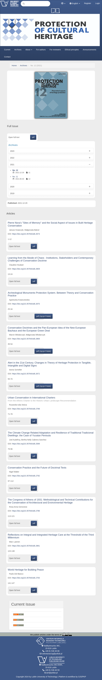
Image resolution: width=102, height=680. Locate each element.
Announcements (89, 50)
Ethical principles (72, 50)
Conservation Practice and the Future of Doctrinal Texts (37, 467)
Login (97, 3)
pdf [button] (33, 137)
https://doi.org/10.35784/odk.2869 (26, 339)
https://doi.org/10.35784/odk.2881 (26, 546)
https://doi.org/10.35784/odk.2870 (26, 304)
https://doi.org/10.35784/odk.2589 (26, 444)
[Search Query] (35, 3)
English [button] (75, 3)
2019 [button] (51, 193)
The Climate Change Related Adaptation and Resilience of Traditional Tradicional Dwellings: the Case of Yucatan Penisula (50, 434)
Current (7, 50)
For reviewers (55, 50)
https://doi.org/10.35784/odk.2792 (26, 476)
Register (87, 3)
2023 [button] (51, 151)
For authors (41, 50)
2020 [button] (51, 186)
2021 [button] (51, 164)
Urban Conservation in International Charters (51, 399)
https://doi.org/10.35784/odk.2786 (26, 511)
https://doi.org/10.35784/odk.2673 (26, 234)
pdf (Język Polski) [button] (43, 316)
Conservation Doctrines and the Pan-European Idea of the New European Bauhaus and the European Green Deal (47, 329)
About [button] (28, 50)
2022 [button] (51, 158)
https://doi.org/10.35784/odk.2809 (26, 269)
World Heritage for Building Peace (26, 569)
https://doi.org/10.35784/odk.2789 (26, 409)
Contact (7, 57)
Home (14, 65)
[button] (63, 3)
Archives (18, 50)
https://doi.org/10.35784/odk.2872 (26, 374)
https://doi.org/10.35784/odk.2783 (26, 578)
